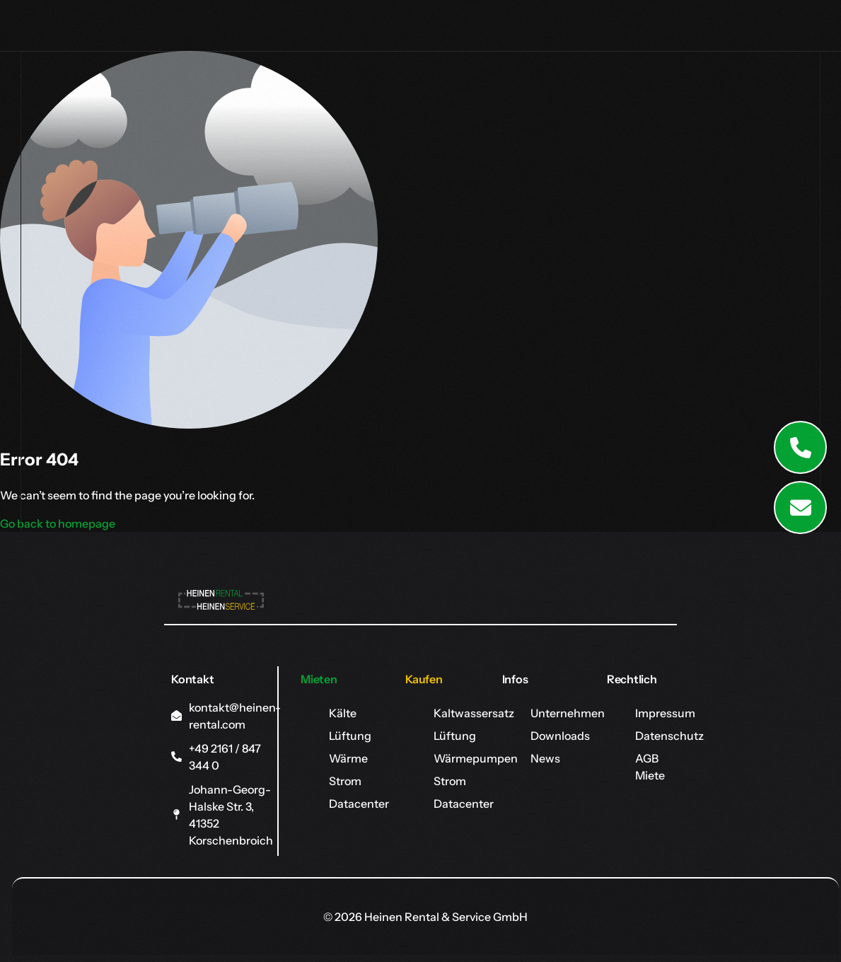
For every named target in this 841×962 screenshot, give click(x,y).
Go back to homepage (57, 523)
